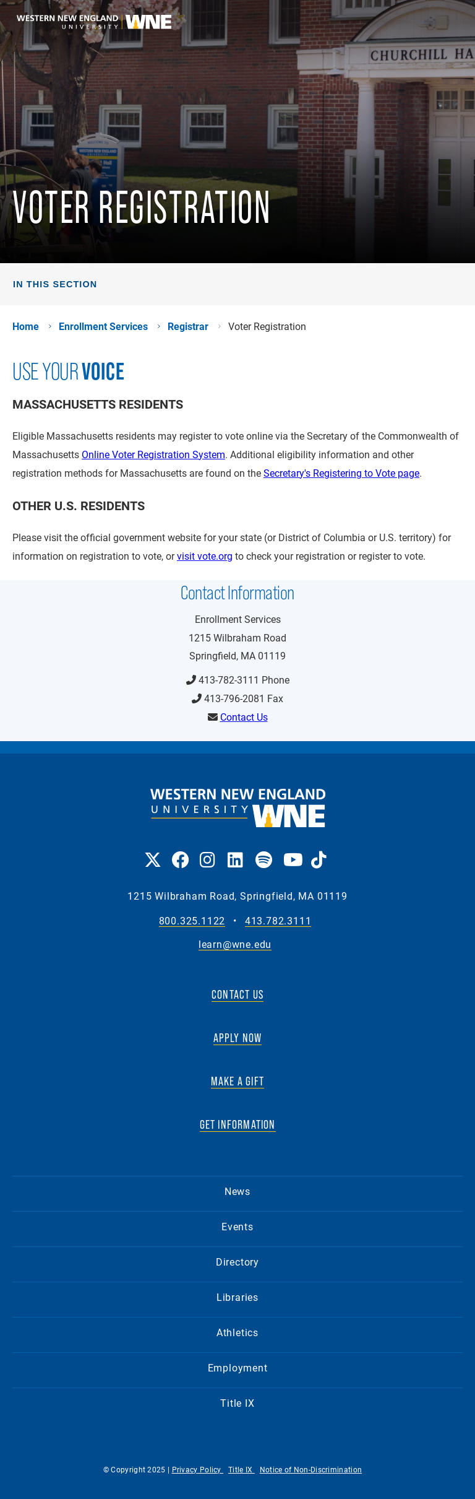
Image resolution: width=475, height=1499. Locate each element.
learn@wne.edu (235, 944)
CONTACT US (237, 994)
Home (25, 326)
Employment (238, 1367)
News (237, 1190)
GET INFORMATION (238, 1124)
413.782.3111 (278, 921)
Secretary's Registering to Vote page (341, 472)
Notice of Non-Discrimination (311, 1469)
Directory (237, 1261)
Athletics (237, 1332)
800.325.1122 (192, 921)
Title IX (237, 1402)
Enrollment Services (103, 326)
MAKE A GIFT (237, 1081)
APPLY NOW (237, 1038)
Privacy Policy (198, 1469)
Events (237, 1226)
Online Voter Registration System (153, 454)
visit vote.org (205, 555)
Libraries (237, 1296)
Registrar (188, 326)
